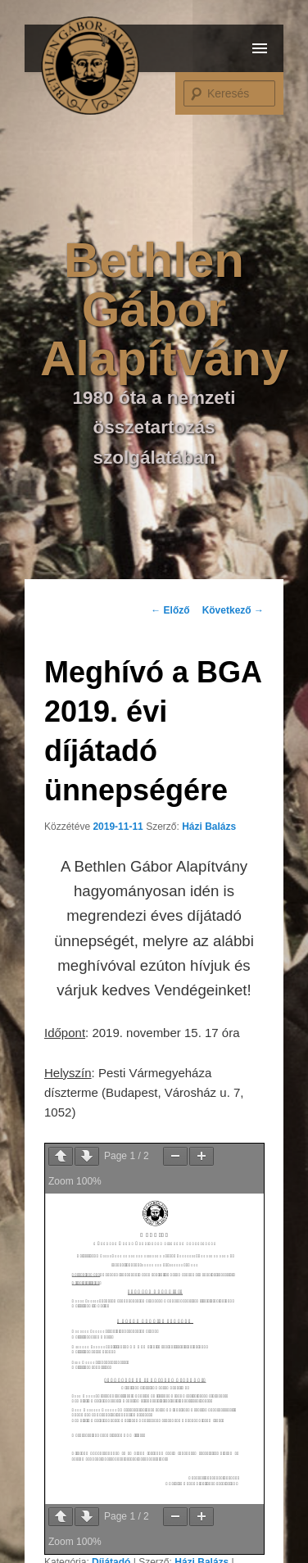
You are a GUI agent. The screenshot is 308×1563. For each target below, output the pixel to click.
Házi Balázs (209, 826)
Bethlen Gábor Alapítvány (164, 309)
